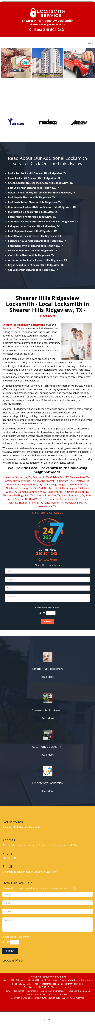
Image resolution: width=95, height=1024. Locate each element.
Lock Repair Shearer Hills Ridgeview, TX (31, 197)
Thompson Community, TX (62, 499)
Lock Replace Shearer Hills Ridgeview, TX (32, 231)
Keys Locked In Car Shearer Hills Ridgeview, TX (36, 265)
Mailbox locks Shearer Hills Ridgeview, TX (33, 212)
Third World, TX (37, 499)
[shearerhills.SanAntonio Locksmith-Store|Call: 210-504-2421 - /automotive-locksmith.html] (47, 734)
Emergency (60, 991)
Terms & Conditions (36, 994)
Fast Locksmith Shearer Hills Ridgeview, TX (33, 187)
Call (47, 1019)
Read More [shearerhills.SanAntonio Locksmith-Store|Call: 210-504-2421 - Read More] (47, 676)
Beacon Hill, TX (41, 477)
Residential (18, 991)
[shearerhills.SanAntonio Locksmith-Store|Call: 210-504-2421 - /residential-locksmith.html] (47, 656)
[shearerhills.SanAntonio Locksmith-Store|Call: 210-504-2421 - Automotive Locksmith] (47, 746)
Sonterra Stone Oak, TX (47, 495)
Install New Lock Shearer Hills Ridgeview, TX (34, 236)
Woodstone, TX (47, 506)
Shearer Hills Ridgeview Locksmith (23, 324)
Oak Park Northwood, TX (47, 488)
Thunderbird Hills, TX (30, 502)
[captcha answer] (51, 613)
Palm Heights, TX (71, 488)
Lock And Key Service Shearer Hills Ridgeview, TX (37, 240)
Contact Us (85, 991)
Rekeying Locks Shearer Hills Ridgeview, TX (34, 226)
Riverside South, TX (78, 491)
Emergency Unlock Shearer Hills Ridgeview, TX (35, 245)
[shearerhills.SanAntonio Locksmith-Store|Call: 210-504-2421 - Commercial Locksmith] (47, 710)
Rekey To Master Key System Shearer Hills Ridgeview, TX (41, 192)
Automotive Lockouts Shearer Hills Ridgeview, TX (37, 260)
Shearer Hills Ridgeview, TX (18, 495)
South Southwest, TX (72, 495)
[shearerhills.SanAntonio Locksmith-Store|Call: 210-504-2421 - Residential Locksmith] (47, 668)
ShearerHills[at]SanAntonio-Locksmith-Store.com (29, 871)
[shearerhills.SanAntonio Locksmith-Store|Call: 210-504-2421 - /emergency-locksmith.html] (47, 771)
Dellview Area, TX (79, 477)
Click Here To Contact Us (47, 512)
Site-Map (64, 994)
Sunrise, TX (21, 499)
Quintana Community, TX (32, 491)
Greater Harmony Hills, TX (19, 481)
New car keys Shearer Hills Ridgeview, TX (32, 250)
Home (7, 991)
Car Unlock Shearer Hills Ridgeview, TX (31, 255)
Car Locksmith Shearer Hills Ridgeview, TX (33, 269)
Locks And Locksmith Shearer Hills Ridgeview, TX (37, 173)
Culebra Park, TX (59, 477)
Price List (52, 994)
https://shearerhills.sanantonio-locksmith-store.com (59, 984)
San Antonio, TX (11, 328)
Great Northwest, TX (46, 481)
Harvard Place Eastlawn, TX (74, 481)
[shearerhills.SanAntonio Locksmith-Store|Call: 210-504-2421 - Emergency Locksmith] (47, 783)
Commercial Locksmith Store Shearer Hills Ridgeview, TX (42, 207)
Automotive (46, 991)
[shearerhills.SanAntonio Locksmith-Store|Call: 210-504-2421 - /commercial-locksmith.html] (47, 698)
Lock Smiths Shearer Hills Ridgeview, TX (32, 216)
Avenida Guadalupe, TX (18, 477)
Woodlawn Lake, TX (75, 502)
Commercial (32, 991)
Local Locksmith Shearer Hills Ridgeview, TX (34, 178)
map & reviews (83, 980)
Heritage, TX (13, 484)
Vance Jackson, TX (53, 502)
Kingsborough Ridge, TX (55, 484)
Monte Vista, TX (78, 484)
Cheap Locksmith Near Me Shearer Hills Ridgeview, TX (40, 183)
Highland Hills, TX (31, 484)
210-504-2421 (54, 29)
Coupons (73, 991)
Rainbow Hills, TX (56, 491)
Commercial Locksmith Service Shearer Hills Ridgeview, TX (43, 221)
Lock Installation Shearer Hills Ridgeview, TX (34, 202)
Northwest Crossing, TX (19, 488)
